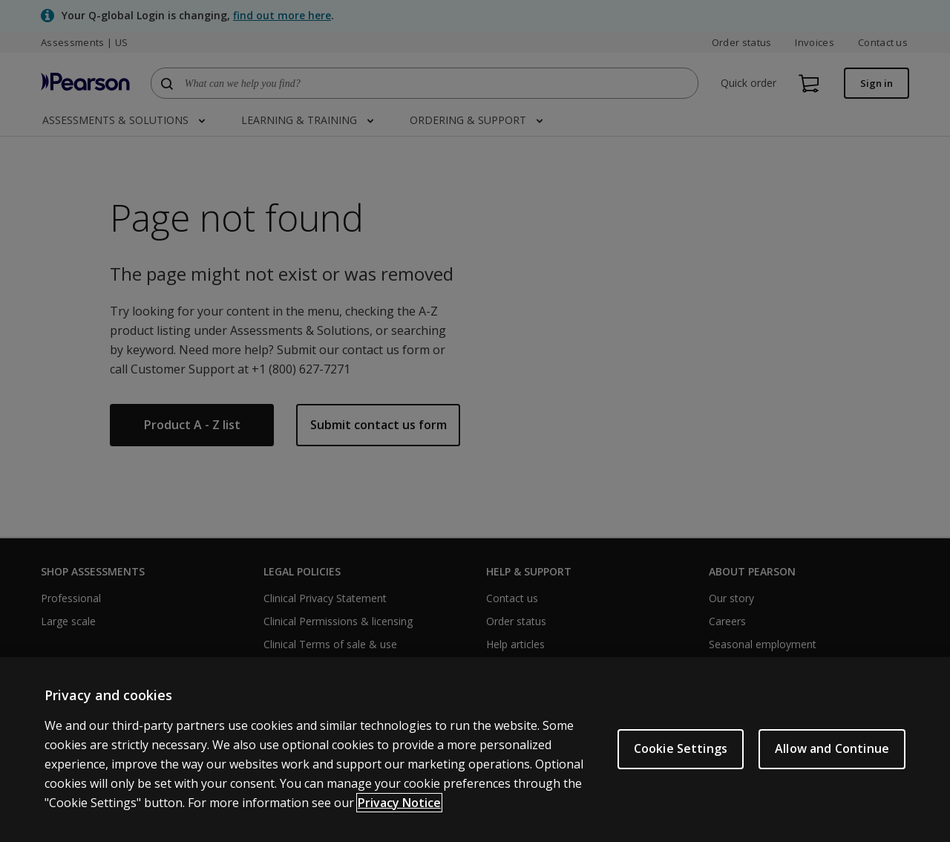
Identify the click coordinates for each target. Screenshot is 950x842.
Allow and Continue (832, 748)
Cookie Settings (680, 748)
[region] (475, 749)
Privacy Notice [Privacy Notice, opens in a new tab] (399, 802)
